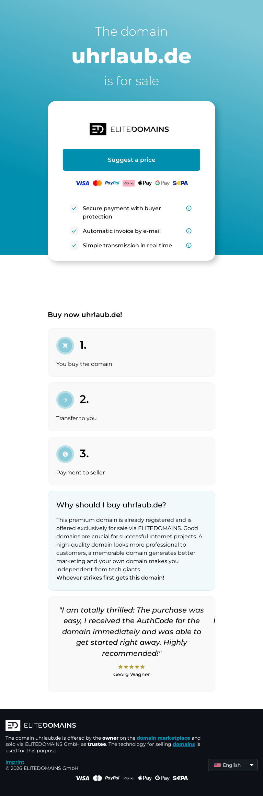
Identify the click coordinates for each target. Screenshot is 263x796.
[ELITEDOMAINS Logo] (108, 726)
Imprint (14, 762)
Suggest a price (132, 159)
